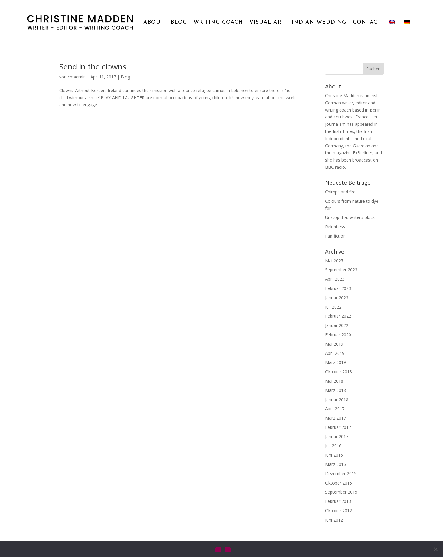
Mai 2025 (334, 260)
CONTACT (367, 22)
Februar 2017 (338, 427)
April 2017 (334, 408)
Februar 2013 (338, 501)
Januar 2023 (336, 297)
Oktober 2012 (338, 510)
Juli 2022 (333, 307)
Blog (125, 77)
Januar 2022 (336, 325)
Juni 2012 (334, 520)
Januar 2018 (336, 399)
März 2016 (335, 464)
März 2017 (335, 418)
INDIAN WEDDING (319, 22)
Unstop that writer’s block (350, 217)
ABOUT (153, 22)
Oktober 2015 (338, 483)
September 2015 (341, 492)
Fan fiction (335, 236)
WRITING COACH (218, 22)
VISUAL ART (267, 22)
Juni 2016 (334, 455)
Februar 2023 (338, 288)
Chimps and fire (340, 192)
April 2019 (334, 353)
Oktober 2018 (338, 371)
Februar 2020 (338, 334)
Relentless (335, 226)
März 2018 (335, 390)
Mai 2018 (334, 381)
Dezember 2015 (340, 473)
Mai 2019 (334, 344)
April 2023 (334, 279)
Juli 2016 (333, 445)
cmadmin (77, 77)
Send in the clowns (92, 66)
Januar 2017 (336, 436)
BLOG (179, 22)
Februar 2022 (338, 316)
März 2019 (335, 362)
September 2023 (341, 269)
